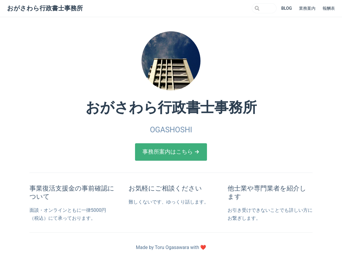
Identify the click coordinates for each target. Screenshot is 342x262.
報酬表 (329, 8)
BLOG (286, 8)
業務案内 (307, 8)
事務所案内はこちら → (170, 151)
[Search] (247, 8)
